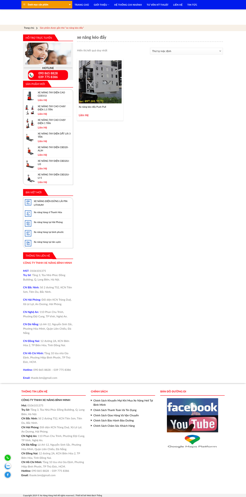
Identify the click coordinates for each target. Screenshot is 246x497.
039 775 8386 (48, 77)
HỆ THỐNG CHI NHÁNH (128, 4)
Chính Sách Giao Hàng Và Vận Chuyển (116, 415)
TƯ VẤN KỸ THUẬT (157, 4)
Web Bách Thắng (94, 495)
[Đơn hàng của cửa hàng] (186, 51)
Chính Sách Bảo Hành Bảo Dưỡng (113, 420)
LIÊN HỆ (177, 4)
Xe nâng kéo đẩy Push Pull (92, 106)
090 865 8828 (48, 73)
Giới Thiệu (102, 4)
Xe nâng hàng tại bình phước (49, 232)
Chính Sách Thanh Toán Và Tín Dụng (114, 410)
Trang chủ (29, 27)
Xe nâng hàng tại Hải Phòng (48, 222)
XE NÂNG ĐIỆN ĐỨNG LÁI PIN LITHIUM (50, 203)
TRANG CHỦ (82, 4)
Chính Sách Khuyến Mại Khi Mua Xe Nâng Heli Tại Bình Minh (123, 402)
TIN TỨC (192, 4)
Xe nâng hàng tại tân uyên (47, 241)
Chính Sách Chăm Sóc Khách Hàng (114, 425)
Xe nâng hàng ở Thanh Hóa (48, 212)
